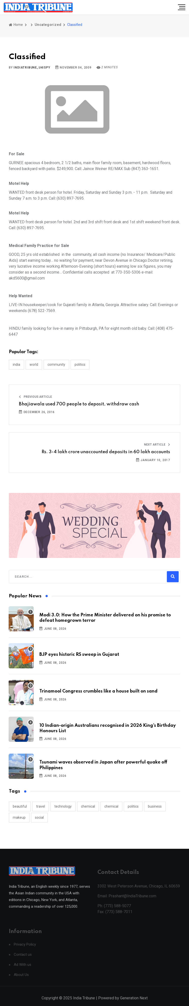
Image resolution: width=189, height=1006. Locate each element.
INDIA (16, 364)
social (39, 817)
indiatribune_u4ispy (32, 67)
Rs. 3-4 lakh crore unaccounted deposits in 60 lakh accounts (106, 452)
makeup (19, 817)
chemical (88, 806)
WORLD (34, 364)
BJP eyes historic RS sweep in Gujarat (79, 654)
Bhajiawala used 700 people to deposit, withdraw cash (79, 404)
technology (63, 806)
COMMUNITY (56, 364)
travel (40, 806)
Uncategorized (48, 25)
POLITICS (80, 364)
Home (16, 25)
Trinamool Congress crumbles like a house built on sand (98, 691)
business (155, 806)
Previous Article (35, 397)
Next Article (157, 444)
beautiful (20, 806)
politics (133, 806)
